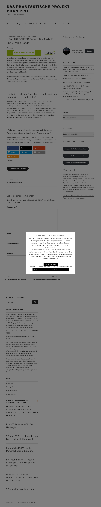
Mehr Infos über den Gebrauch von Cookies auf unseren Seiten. (50, 267)
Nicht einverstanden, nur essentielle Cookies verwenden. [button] (51, 270)
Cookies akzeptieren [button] (51, 264)
